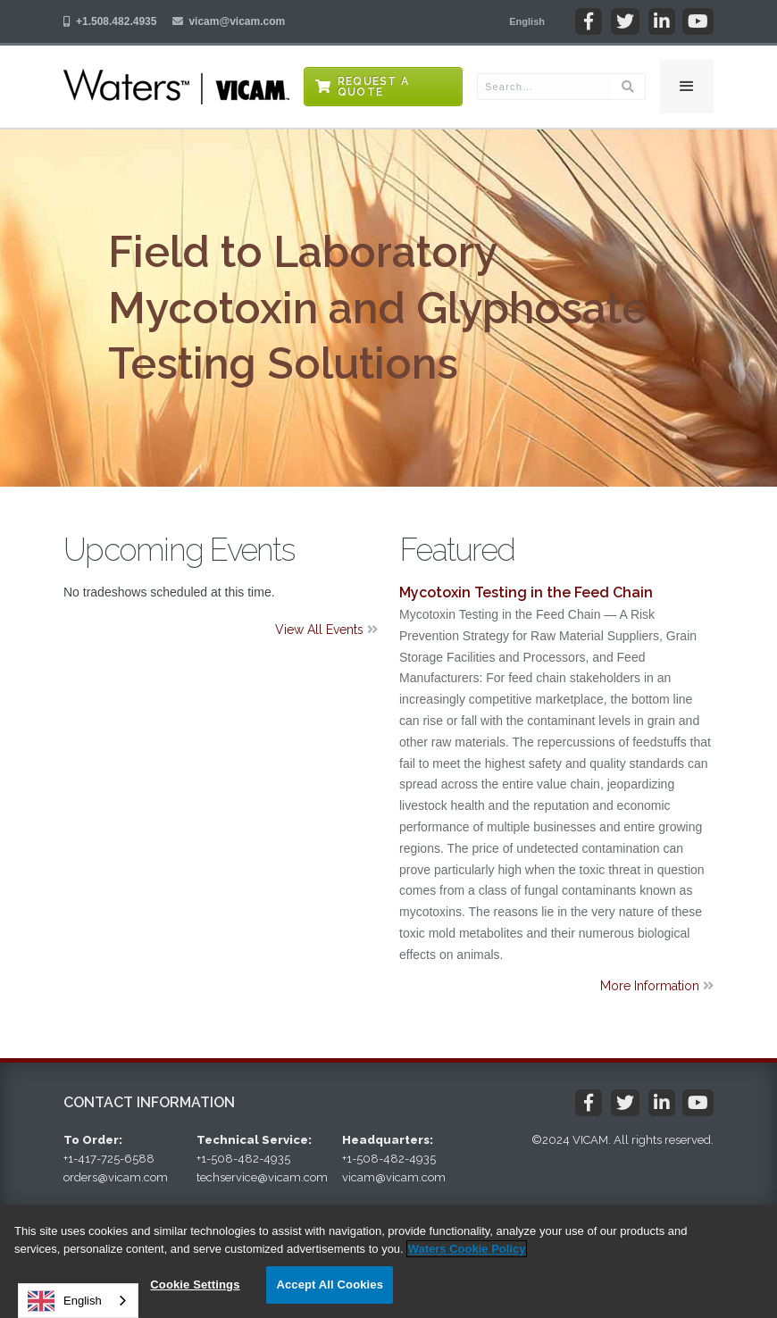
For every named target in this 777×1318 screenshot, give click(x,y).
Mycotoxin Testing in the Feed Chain (526, 592)
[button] (527, 21)
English (65, 1301)
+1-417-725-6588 (109, 1158)
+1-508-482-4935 (243, 1158)
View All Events (326, 629)
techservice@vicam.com (262, 1177)
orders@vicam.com (115, 1177)
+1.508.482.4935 (116, 21)
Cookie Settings (194, 1284)
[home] (176, 86)
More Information (657, 986)
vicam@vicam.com (236, 21)
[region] (388, 1261)
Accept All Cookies (329, 1284)
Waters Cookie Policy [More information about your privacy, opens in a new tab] (467, 1248)
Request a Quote (373, 86)
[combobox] (78, 1300)
